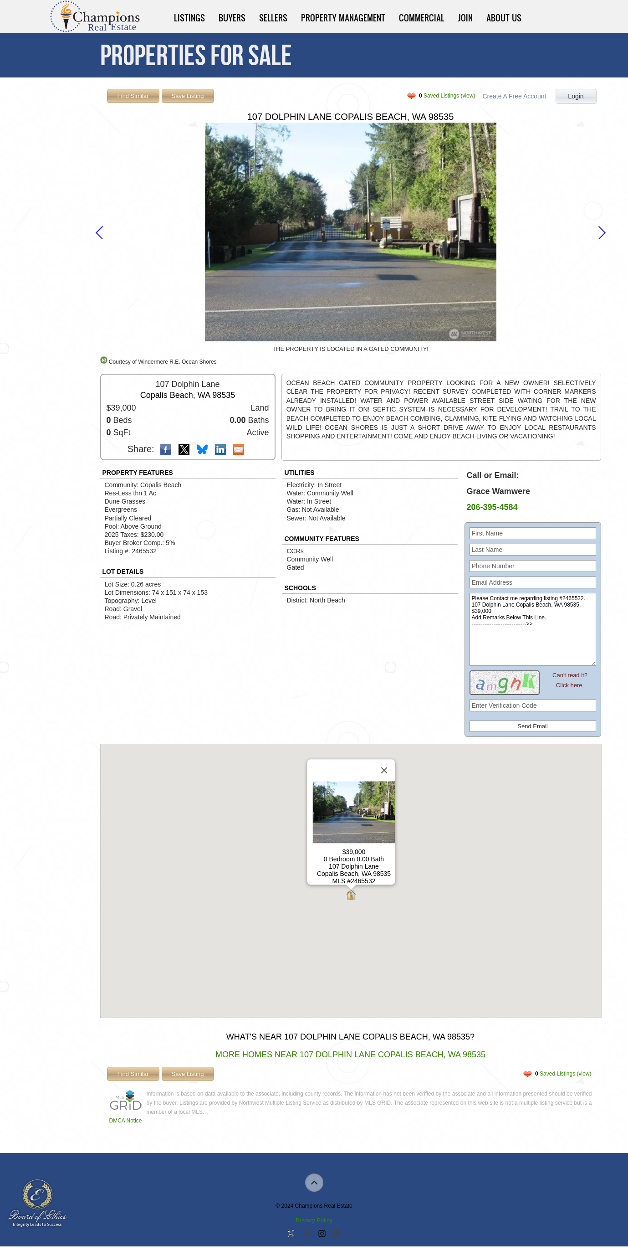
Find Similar (133, 96)
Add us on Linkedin (337, 1234)
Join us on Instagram (321, 1234)
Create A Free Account (514, 96)
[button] (351, 896)
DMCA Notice (125, 1120)
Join (465, 18)
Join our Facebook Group (306, 1234)
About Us (503, 18)
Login (575, 96)
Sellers (273, 18)
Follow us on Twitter (291, 1234)
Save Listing (188, 96)
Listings (189, 18)
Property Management (343, 18)
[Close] (384, 771)
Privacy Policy (314, 1220)
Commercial (421, 18)
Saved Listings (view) (447, 96)
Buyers (232, 18)
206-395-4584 (492, 507)
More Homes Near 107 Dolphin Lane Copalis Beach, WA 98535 (350, 1054)
